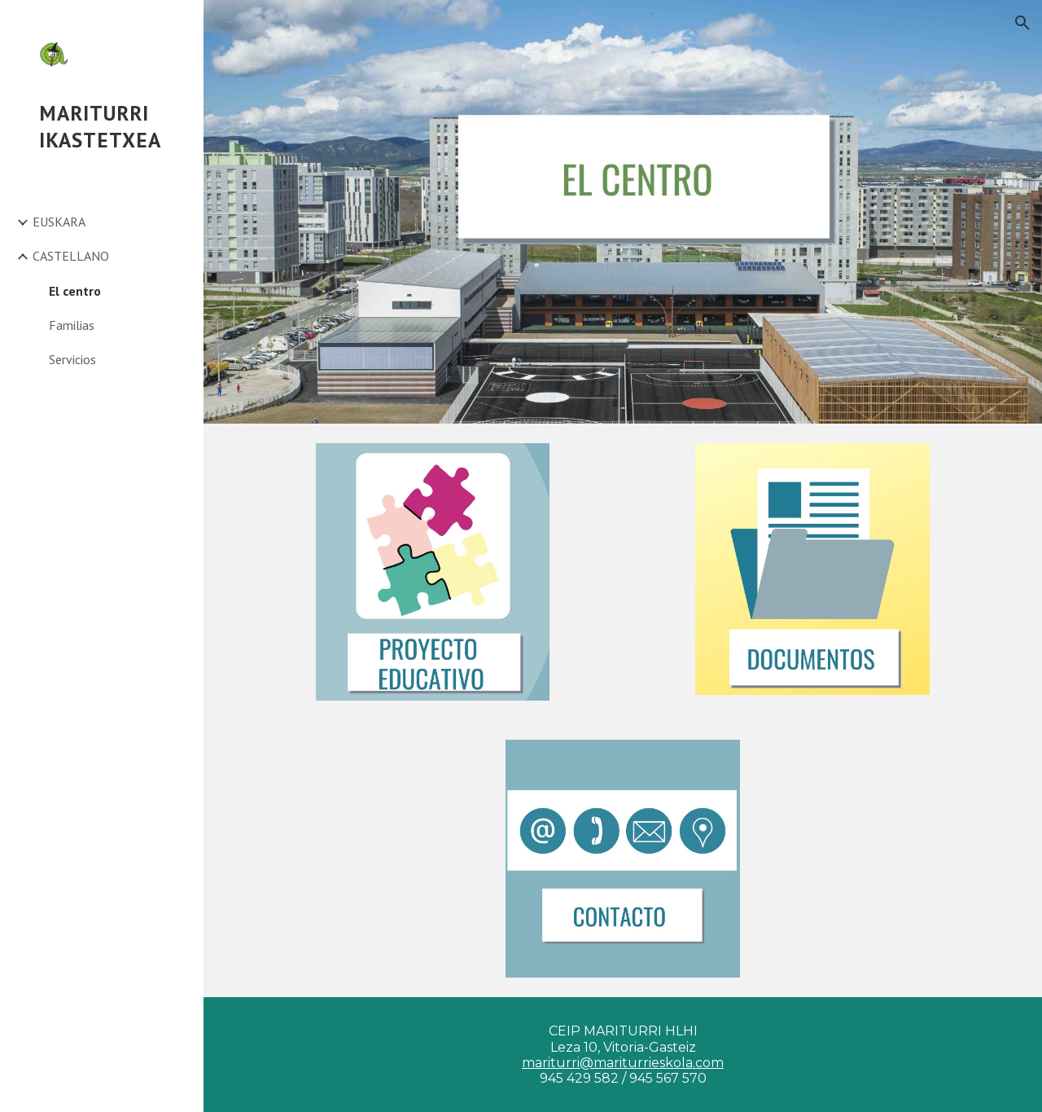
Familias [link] (71, 325)
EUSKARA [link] (59, 221)
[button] (1022, 22)
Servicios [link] (72, 359)
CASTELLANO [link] (71, 256)
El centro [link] (75, 291)
